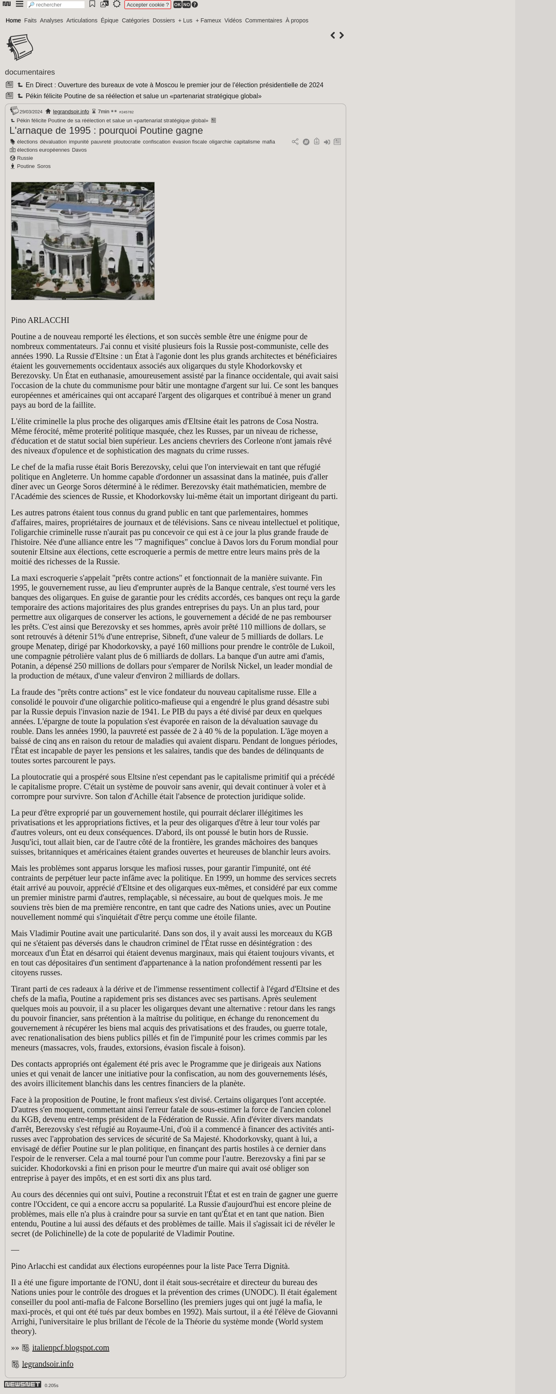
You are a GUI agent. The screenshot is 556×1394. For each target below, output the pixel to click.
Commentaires (263, 20)
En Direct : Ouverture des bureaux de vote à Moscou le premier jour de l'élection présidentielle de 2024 (169, 85)
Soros (44, 166)
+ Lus (185, 20)
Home (13, 20)
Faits (30, 20)
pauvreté (101, 142)
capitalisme (247, 142)
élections (27, 142)
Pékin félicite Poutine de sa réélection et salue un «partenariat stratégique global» (138, 96)
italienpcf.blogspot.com (70, 1347)
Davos (79, 150)
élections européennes (43, 150)
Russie (25, 158)
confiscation (157, 142)
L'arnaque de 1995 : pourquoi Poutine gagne (106, 130)
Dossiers (164, 20)
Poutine (26, 166)
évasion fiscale (190, 142)
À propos (296, 20)
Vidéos (233, 20)
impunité (79, 142)
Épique (110, 20)
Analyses (51, 20)
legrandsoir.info (71, 111)
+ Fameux (208, 20)
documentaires (30, 72)
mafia (268, 142)
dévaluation (53, 142)
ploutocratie (126, 142)
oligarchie (220, 142)
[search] (56, 5)
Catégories (135, 20)
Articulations (82, 20)
